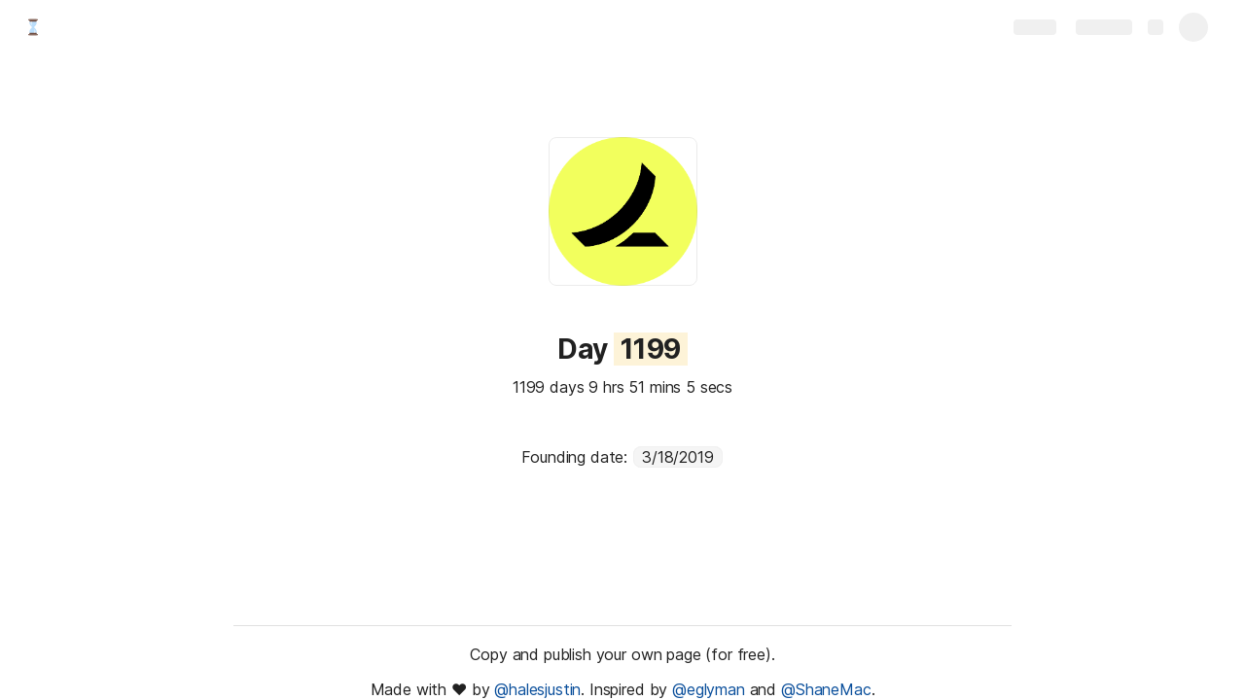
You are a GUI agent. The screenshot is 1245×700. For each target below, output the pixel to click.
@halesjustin (537, 689)
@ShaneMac (826, 689)
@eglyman (708, 689)
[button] (536, 349)
